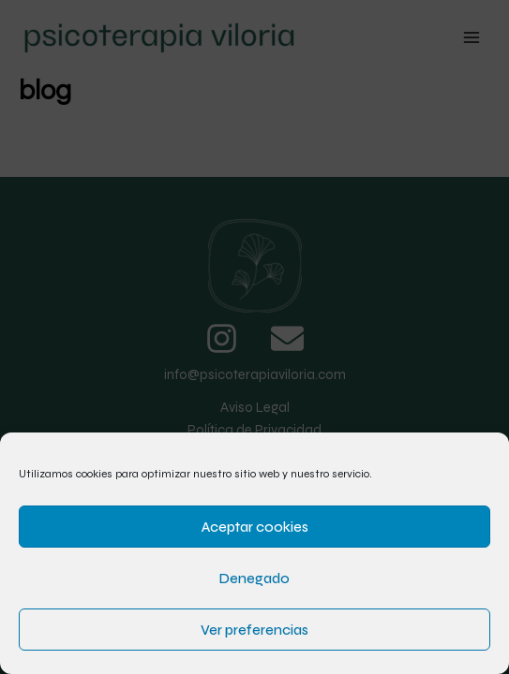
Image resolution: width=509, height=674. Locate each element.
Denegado (254, 578)
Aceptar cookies (255, 527)
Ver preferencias (254, 630)
